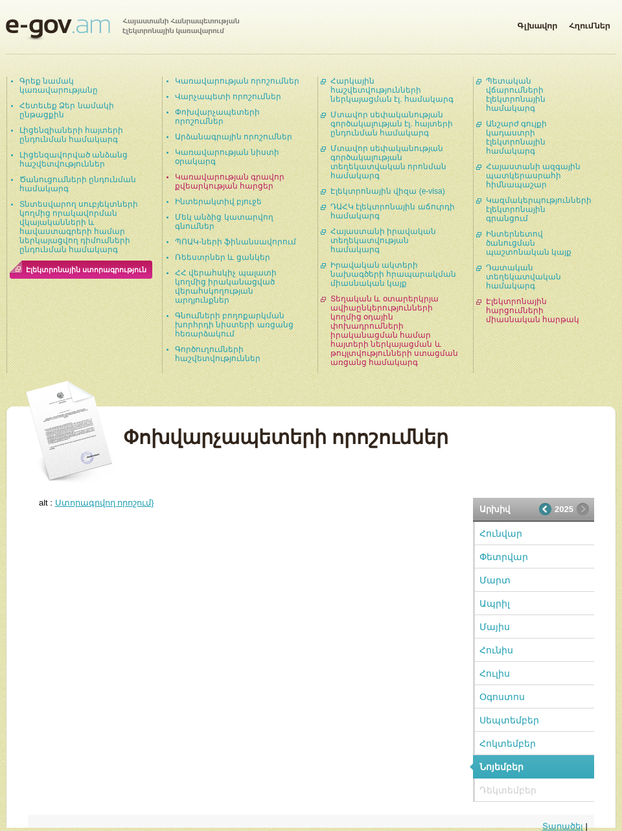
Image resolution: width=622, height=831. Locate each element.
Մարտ (495, 580)
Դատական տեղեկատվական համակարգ (523, 276)
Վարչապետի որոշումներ (228, 96)
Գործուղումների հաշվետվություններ (217, 354)
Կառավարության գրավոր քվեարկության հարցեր (229, 181)
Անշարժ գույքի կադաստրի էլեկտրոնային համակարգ (516, 137)
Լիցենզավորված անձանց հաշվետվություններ (73, 159)
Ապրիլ (494, 603)
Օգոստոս (502, 697)
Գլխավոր (537, 23)
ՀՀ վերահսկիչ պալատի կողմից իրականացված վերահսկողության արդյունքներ (226, 286)
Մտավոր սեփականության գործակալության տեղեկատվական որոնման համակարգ (388, 162)
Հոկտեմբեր (507, 743)
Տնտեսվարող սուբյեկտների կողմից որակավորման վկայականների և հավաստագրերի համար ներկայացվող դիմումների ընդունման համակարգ (78, 227)
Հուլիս (494, 673)
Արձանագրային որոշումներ (233, 136)
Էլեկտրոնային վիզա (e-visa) (387, 191)
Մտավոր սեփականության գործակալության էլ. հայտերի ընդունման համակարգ (391, 123)
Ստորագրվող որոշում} (104, 503)
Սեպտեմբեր (509, 720)
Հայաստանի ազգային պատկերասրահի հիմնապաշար (533, 175)
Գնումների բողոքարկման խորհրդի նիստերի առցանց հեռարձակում (234, 324)
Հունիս (496, 650)
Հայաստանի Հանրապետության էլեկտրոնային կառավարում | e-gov (122, 29)
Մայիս (494, 627)
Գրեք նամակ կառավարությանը (58, 85)
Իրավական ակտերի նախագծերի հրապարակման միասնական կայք (393, 274)
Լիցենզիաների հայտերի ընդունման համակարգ (71, 135)
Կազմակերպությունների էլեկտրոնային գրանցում (539, 209)
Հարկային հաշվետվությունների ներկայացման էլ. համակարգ (392, 90)
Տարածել (562, 826)
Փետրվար (503, 557)
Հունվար (500, 533)
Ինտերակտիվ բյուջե (218, 201)
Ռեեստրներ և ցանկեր (222, 257)
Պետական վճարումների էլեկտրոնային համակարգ (516, 94)
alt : (96, 503)
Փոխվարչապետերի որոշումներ (217, 117)
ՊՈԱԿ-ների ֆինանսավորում (235, 241)
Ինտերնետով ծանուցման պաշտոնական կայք (528, 243)
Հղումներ (589, 23)
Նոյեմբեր (501, 767)
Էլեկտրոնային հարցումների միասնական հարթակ (532, 310)
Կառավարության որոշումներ (237, 81)
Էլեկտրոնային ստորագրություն (86, 270)
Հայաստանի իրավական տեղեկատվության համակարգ (383, 240)
